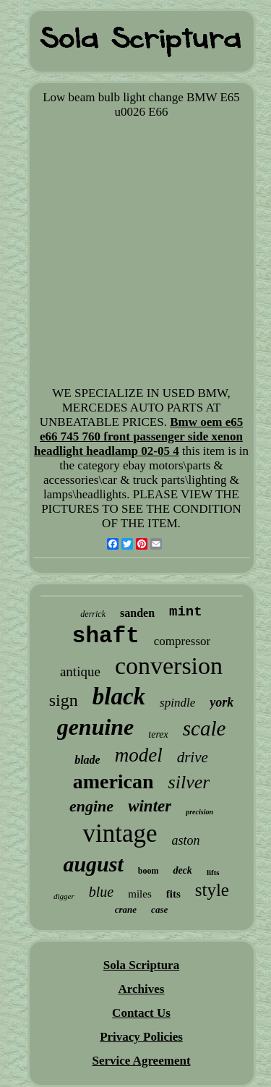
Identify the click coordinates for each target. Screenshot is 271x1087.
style (212, 890)
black (119, 696)
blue (101, 892)
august (93, 864)
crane (126, 909)
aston (186, 840)
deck (182, 870)
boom (148, 871)
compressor (182, 641)
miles (140, 894)
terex (158, 734)
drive (192, 757)
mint (185, 612)
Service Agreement (141, 1060)
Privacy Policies (141, 1037)
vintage (119, 833)
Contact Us (141, 1013)
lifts (213, 872)
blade (87, 760)
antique (80, 671)
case (159, 909)
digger (63, 896)
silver (189, 782)
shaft (105, 636)
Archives (142, 989)
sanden (137, 613)
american (113, 781)
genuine (95, 727)
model (139, 755)
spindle (177, 702)
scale (204, 728)
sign (63, 700)
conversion (169, 665)
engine (91, 806)
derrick (93, 614)
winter (149, 806)
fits (173, 894)
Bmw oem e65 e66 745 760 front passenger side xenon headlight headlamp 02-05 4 (138, 436)
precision (199, 812)
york (221, 702)
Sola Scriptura (141, 965)
